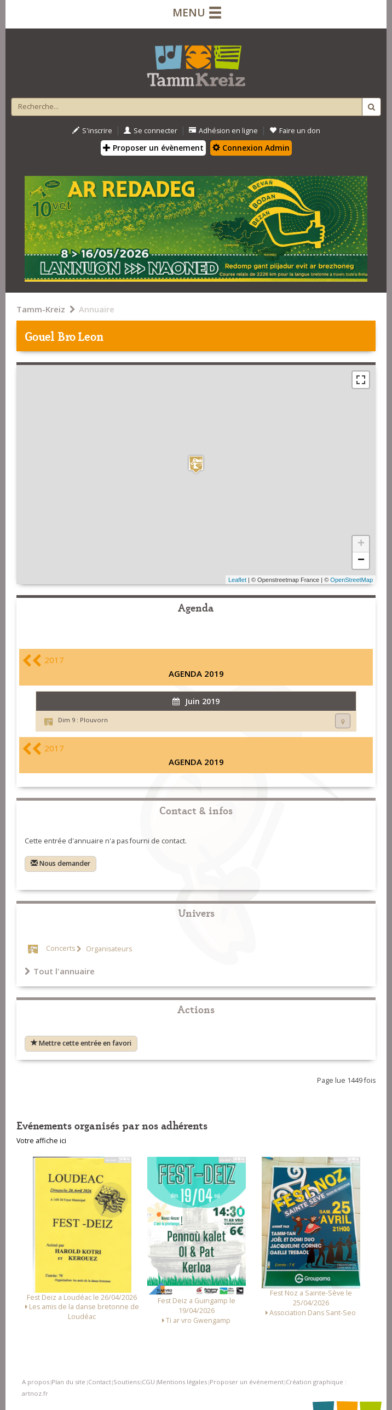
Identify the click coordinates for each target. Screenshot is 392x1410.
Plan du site (68, 1382)
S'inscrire (92, 130)
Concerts (60, 949)
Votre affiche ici (41, 1140)
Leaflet (237, 579)
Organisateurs (108, 949)
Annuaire (96, 309)
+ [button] (361, 544)
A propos (35, 1382)
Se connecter (150, 130)
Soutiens (126, 1382)
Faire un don (294, 130)
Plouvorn (94, 720)
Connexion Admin (251, 147)
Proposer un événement (247, 1382)
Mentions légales (182, 1382)
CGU (148, 1382)
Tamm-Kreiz (40, 309)
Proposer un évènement (153, 147)
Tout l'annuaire (60, 971)
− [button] (361, 560)
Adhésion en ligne (223, 130)
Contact (99, 1382)
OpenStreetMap (351, 579)
